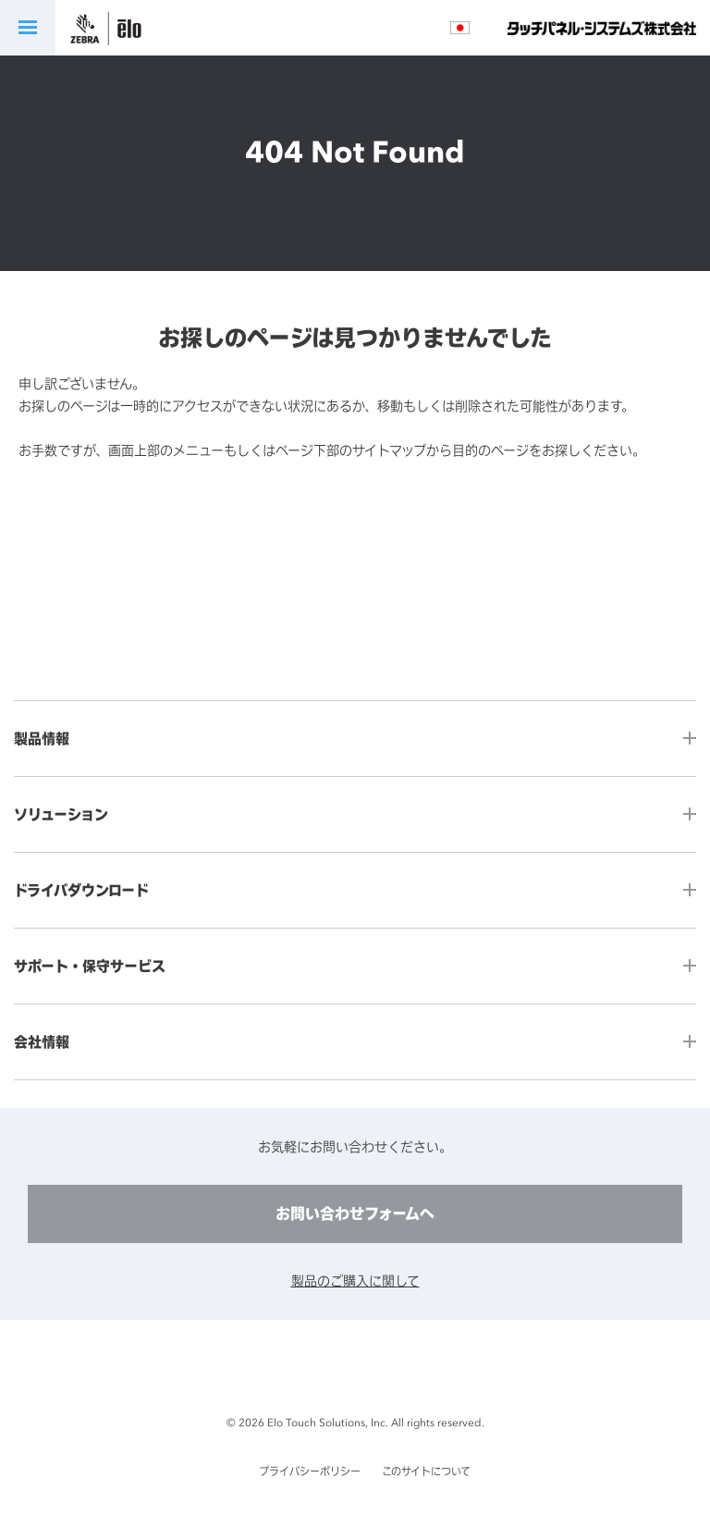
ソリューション (61, 814)
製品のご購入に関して (355, 1280)
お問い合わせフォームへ (355, 1213)
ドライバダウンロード (81, 890)
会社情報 (41, 1042)
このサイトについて (426, 1471)
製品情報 (41, 738)
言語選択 (460, 27)
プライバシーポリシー (310, 1471)
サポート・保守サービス (89, 966)
